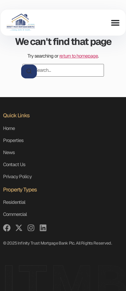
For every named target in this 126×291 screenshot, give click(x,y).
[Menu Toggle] (115, 22)
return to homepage (78, 56)
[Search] (29, 71)
